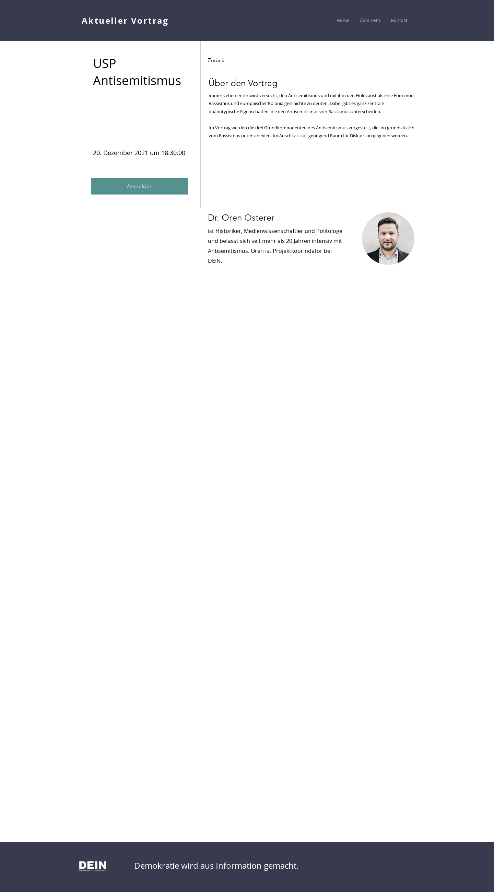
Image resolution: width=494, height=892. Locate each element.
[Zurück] (227, 60)
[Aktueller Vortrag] (126, 20)
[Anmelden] (139, 186)
